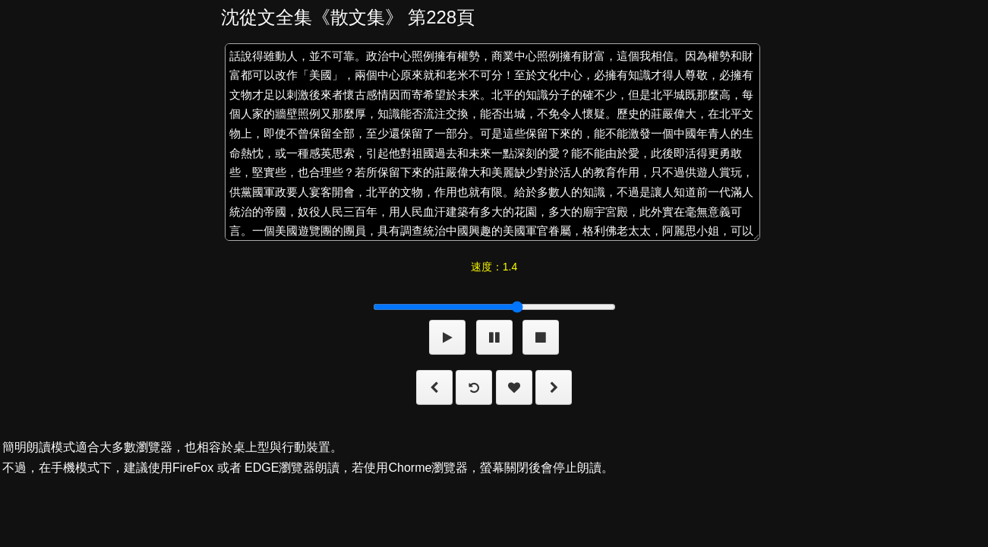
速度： (494, 267)
